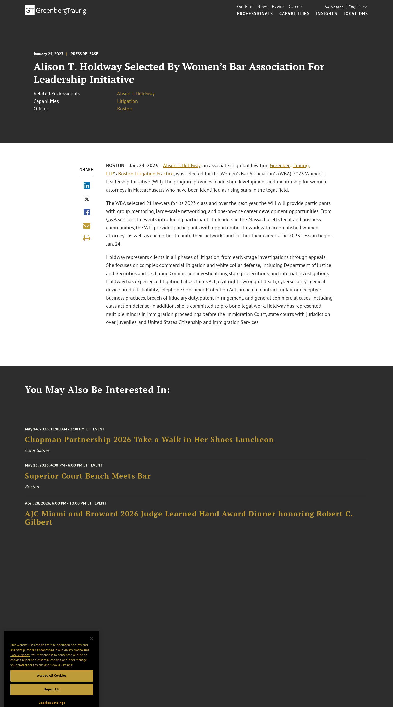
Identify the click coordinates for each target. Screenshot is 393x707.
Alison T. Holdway (136, 93)
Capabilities (294, 13)
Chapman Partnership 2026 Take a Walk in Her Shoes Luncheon (149, 443)
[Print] (86, 238)
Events (278, 6)
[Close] (91, 646)
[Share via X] (87, 199)
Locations (356, 13)
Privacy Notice (73, 658)
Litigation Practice (154, 173)
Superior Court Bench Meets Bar (88, 478)
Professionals (255, 13)
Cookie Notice (20, 662)
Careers (296, 6)
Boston (124, 108)
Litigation (127, 101)
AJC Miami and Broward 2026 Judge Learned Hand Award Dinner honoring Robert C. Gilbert (189, 521)
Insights (326, 13)
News (262, 6)
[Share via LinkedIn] (87, 186)
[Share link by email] (86, 225)
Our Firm (245, 6)
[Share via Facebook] (87, 213)
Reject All (52, 697)
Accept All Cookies (51, 683)
